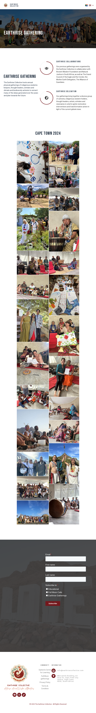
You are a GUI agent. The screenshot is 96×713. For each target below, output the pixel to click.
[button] (82, 5)
